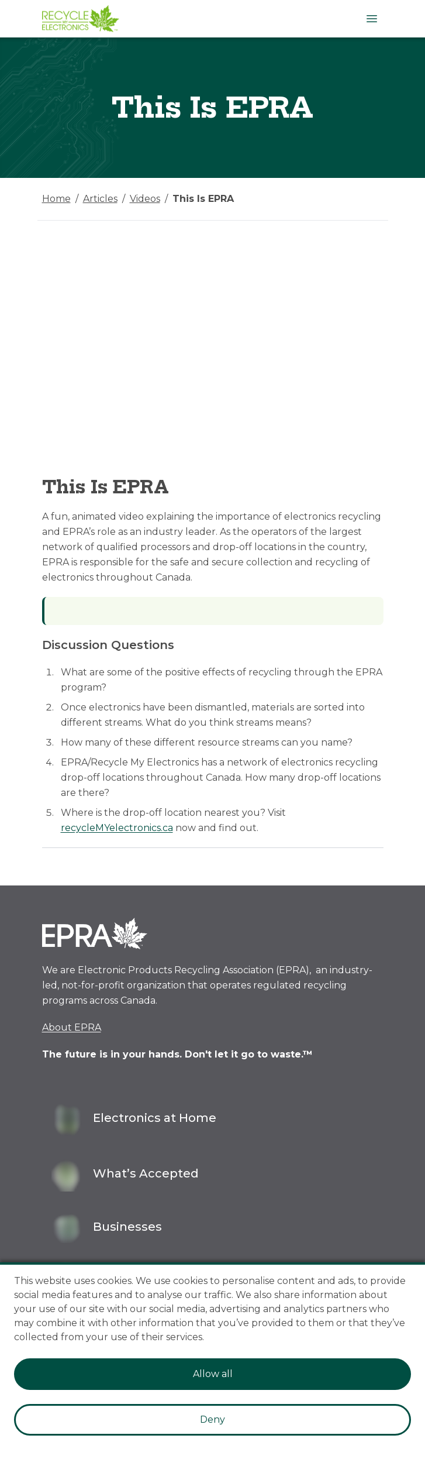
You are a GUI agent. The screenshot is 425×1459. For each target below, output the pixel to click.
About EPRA (71, 1027)
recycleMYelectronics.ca (117, 827)
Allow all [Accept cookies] (213, 1373)
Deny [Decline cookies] (212, 1419)
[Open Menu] (371, 18)
